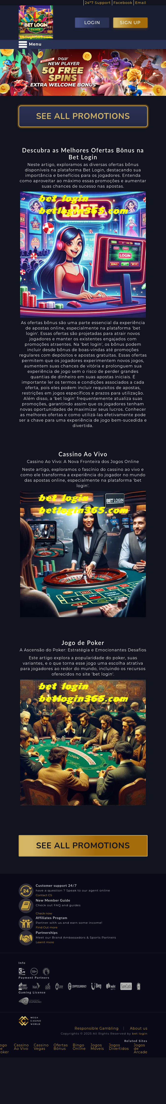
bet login (140, 1033)
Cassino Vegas (41, 1047)
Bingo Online (79, 1047)
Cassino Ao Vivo (21, 1047)
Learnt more (45, 942)
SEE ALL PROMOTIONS (83, 116)
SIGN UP (130, 22)
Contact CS (44, 895)
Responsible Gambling (97, 1028)
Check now (44, 913)
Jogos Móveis (97, 1047)
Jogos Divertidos (119, 1047)
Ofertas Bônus (61, 1047)
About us (138, 1028)
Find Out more (47, 927)
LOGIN (92, 22)
